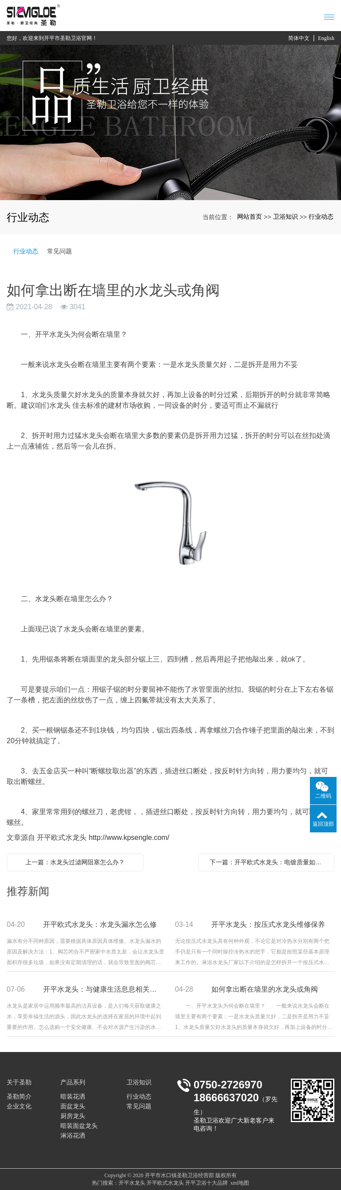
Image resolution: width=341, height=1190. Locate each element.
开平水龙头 (132, 1183)
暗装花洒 (72, 1096)
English (326, 38)
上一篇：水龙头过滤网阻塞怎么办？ (75, 862)
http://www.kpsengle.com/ (129, 837)
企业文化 (19, 1106)
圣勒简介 (19, 1096)
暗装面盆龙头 (79, 1126)
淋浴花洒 (72, 1135)
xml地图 (240, 1183)
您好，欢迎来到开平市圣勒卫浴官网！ (52, 38)
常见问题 (59, 251)
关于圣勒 (19, 1082)
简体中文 (298, 38)
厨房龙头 (72, 1116)
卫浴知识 (285, 216)
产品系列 (72, 1082)
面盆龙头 (72, 1106)
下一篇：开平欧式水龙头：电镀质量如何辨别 (269, 862)
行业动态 (321, 216)
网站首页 (249, 216)
